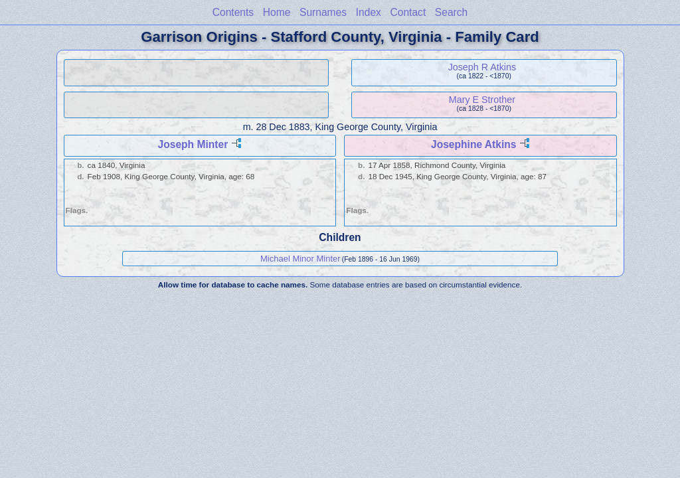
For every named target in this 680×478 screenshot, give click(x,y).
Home (277, 12)
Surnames (323, 12)
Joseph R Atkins (482, 67)
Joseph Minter (193, 144)
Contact (408, 12)
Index (368, 12)
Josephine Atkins (474, 144)
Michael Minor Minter (300, 259)
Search (451, 12)
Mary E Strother (482, 99)
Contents (233, 12)
